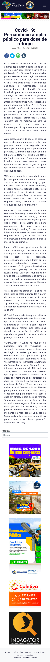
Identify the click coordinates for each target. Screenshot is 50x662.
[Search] (25, 434)
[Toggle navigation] (44, 5)
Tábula (34, 657)
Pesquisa (6, 430)
